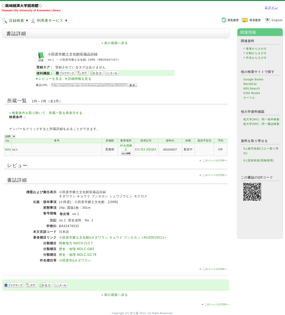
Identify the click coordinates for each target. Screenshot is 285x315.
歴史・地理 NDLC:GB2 (76, 249)
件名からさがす (256, 57)
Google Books (253, 79)
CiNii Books (251, 93)
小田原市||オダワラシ (75, 260)
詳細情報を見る (79, 78)
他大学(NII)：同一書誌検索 (261, 123)
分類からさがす (256, 53)
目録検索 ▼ (15, 21)
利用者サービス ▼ (49, 21)
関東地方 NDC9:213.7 (76, 243)
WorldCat (250, 84)
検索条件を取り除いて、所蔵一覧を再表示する (47, 113)
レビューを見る (50, 78)
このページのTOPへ (214, 160)
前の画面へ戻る (116, 43)
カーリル (249, 97)
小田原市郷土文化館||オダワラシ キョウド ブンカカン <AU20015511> (112, 237)
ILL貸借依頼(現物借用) (258, 160)
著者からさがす (256, 48)
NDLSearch (251, 88)
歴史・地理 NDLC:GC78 (77, 254)
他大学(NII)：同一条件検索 (261, 119)
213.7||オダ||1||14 (145, 149)
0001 (8, 149)
